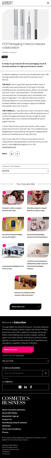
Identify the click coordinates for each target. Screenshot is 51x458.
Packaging (4, 56)
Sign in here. (20, 355)
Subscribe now (18, 307)
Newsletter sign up (10, 416)
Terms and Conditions (11, 429)
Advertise (6, 426)
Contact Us (7, 419)
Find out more (7, 361)
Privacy (5, 432)
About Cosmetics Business (13, 410)
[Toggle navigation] (48, 3)
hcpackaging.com (9, 147)
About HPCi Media (9, 413)
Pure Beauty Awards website (14, 423)
